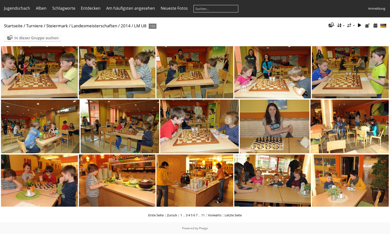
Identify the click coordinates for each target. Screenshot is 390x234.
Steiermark (57, 26)
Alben (41, 8)
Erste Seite (156, 215)
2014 (126, 26)
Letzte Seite (233, 215)
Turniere (34, 26)
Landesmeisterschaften (94, 26)
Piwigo (203, 228)
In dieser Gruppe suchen (36, 37)
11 (203, 215)
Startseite (13, 26)
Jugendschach (17, 8)
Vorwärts (214, 215)
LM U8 (140, 26)
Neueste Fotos (174, 8)
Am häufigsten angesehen (130, 8)
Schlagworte (63, 8)
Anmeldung (376, 8)
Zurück (172, 215)
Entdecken (90, 8)
